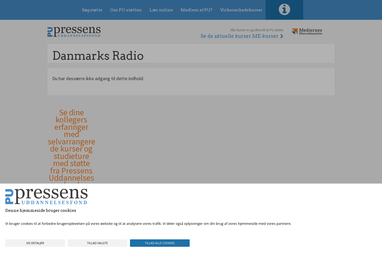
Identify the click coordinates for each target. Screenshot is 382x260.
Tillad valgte (97, 243)
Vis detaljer (35, 243)
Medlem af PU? (196, 9)
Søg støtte (92, 9)
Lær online (161, 9)
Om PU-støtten (126, 9)
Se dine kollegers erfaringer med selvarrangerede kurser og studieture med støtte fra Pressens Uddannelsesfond (71, 149)
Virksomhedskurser (241, 9)
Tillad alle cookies (160, 243)
